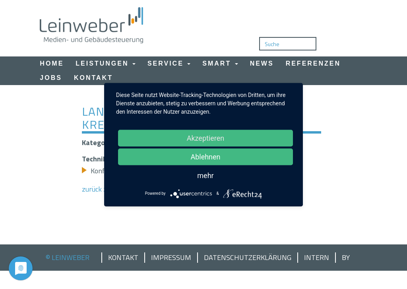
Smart (220, 63)
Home (52, 63)
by (346, 257)
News (262, 63)
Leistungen (106, 63)
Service (168, 63)
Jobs (51, 77)
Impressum (171, 257)
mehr (205, 175)
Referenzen (313, 63)
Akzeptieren (206, 138)
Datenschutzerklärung (247, 257)
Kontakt (93, 77)
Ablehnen (205, 156)
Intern (316, 257)
